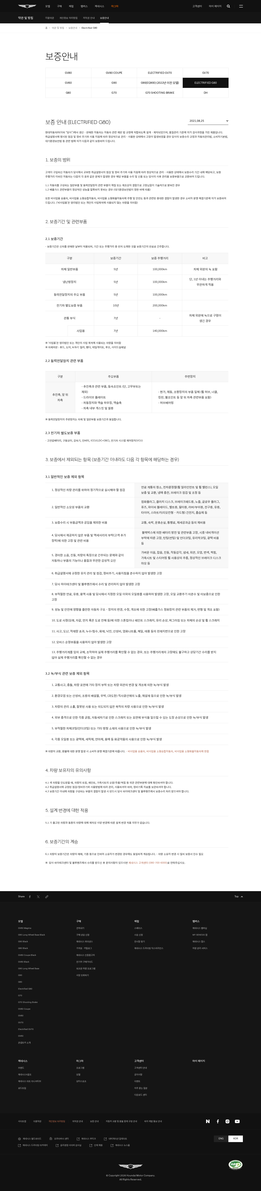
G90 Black (23, 941)
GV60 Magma (24, 928)
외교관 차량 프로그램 (85, 968)
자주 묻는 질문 (140, 1088)
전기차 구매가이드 (84, 962)
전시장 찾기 (139, 941)
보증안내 (73, 27)
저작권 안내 (77, 1121)
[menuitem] (49, 18)
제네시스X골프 (24, 1074)
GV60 (20, 1036)
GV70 (20, 1022)
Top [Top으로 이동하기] (237, 896)
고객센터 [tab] (197, 6)
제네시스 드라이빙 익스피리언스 (148, 948)
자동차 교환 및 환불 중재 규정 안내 (121, 1121)
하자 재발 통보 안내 (153, 1121)
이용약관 (37, 1121)
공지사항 (138, 1074)
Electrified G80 (25, 989)
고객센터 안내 (140, 1068)
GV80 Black (23, 962)
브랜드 (21, 1068)
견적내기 (80, 928)
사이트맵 (22, 1121)
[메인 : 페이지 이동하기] (27, 6)
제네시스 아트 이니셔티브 (29, 1081)
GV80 (20, 1015)
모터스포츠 (81, 1081)
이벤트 (137, 1081)
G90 (20, 975)
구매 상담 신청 (82, 935)
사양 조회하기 (82, 975)
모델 (78, 1074)
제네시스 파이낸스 (84, 941)
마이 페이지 (215, 6)
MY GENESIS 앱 (199, 935)
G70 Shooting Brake (28, 1002)
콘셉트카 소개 (24, 1042)
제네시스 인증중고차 (85, 955)
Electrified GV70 (26, 1029)
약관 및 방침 (58, 27)
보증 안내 (94, 1121)
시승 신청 (138, 935)
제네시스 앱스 (198, 941)
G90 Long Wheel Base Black (31, 935)
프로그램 (80, 1068)
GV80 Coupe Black (27, 955)
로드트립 (22, 1088)
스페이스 (138, 928)
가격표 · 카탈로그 (84, 948)
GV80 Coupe (24, 1009)
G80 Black (23, 948)
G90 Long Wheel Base (28, 968)
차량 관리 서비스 (200, 948)
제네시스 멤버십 (199, 928)
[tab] (47, 6)
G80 (20, 982)
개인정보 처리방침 (57, 1121)
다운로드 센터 (140, 1095)
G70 (20, 995)
